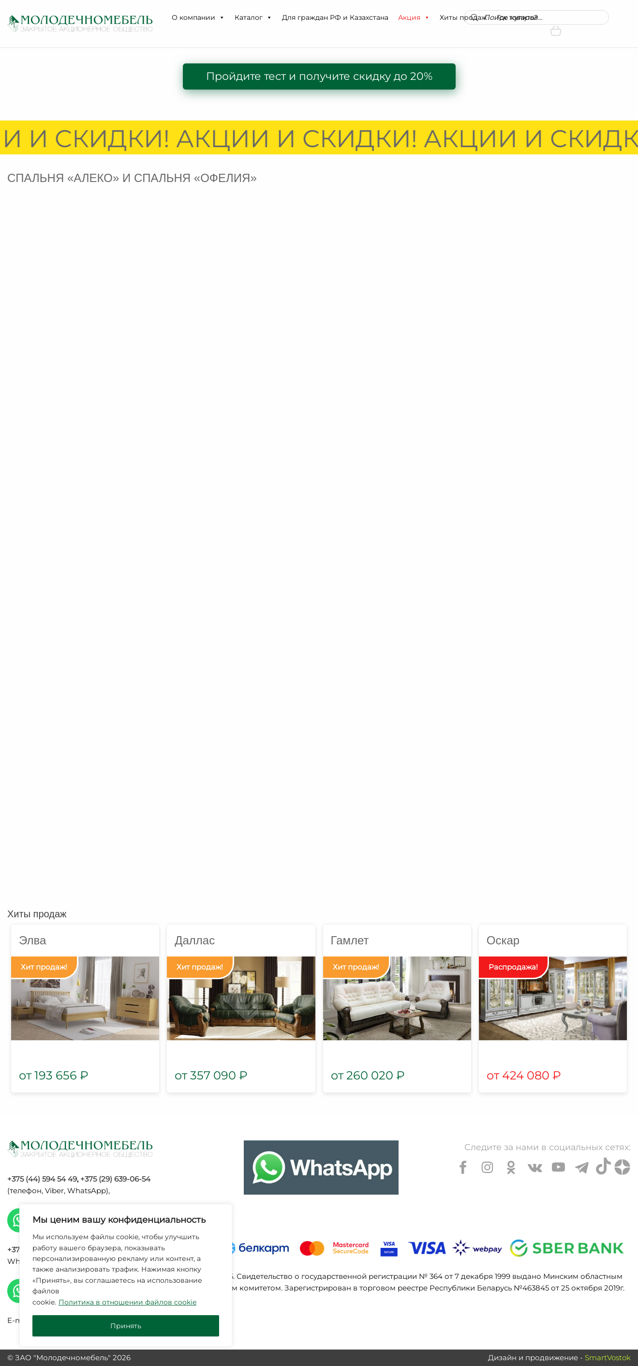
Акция (414, 17)
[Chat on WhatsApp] (321, 1167)
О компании (198, 17)
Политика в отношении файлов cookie (127, 1302)
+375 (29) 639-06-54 (115, 1179)
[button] (221, 17)
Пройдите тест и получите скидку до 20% (319, 76)
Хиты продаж (36, 914)
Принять (125, 1325)
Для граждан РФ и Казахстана (335, 17)
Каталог (253, 17)
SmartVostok (608, 1357)
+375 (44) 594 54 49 (42, 1179)
